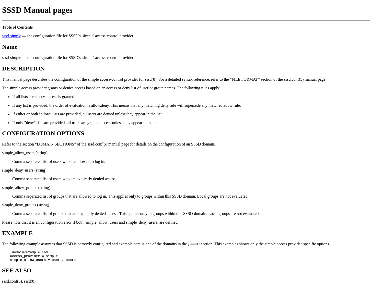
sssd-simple (11, 36)
